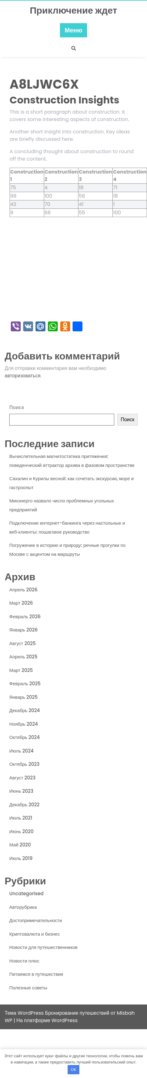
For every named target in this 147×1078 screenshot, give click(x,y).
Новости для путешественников (43, 947)
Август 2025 (22, 643)
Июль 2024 (21, 751)
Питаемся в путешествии (36, 974)
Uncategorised (26, 893)
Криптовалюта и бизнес (34, 934)
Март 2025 (21, 670)
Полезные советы (28, 987)
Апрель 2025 (23, 656)
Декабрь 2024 (24, 710)
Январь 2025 (23, 697)
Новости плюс (24, 961)
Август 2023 (22, 777)
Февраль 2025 (24, 683)
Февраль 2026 (24, 616)
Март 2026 (21, 603)
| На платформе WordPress (46, 1020)
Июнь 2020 (21, 831)
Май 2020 (20, 844)
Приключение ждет (73, 10)
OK (73, 1069)
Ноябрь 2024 (23, 724)
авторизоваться (22, 375)
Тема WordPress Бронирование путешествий (58, 1013)
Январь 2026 (23, 630)
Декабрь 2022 (24, 804)
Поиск (16, 407)
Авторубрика (23, 907)
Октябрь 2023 (24, 764)
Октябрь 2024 (24, 737)
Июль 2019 (20, 858)
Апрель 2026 (23, 589)
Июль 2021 (20, 818)
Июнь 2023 (21, 791)
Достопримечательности (35, 920)
